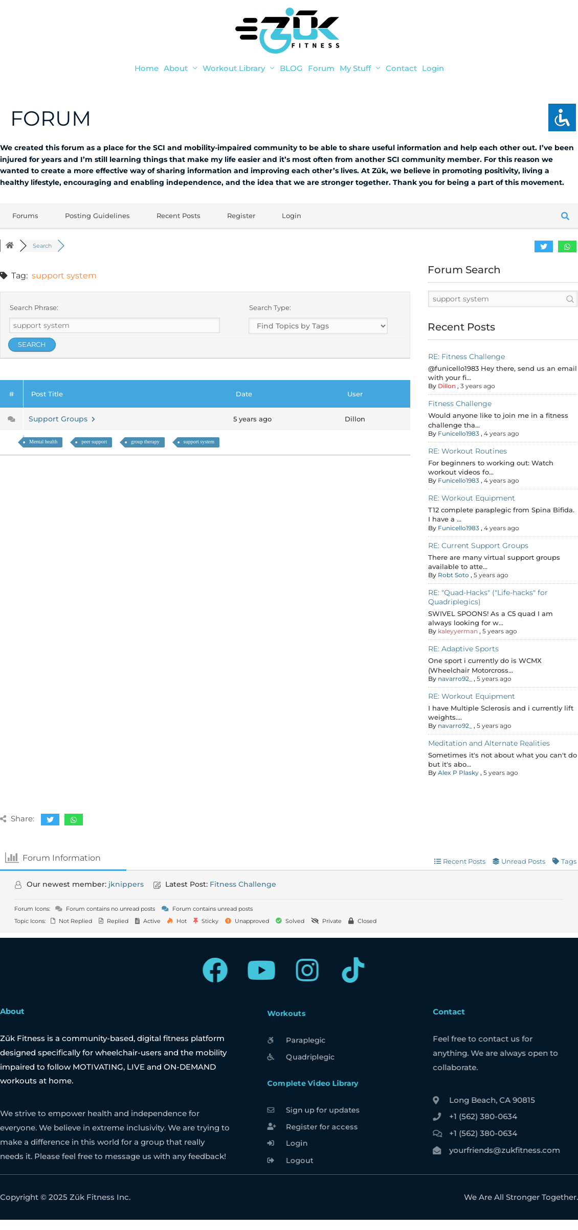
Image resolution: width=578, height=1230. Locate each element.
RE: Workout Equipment (471, 498)
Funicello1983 (458, 433)
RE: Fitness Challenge (466, 356)
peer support (94, 441)
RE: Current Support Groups (478, 545)
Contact (401, 68)
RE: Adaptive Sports (463, 648)
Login (433, 68)
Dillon (447, 386)
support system (199, 441)
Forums (25, 215)
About (176, 68)
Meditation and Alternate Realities (489, 743)
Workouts (280, 1004)
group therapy (145, 441)
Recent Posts (179, 215)
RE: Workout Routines (467, 451)
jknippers (126, 884)
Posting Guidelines (97, 215)
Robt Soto (453, 575)
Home (147, 68)
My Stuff (355, 68)
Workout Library (234, 68)
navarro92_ (455, 678)
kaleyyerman (458, 631)
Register (241, 215)
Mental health (43, 441)
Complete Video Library (310, 1082)
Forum (321, 68)
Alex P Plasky (458, 772)
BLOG (291, 68)
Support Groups (62, 418)
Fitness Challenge (460, 403)
